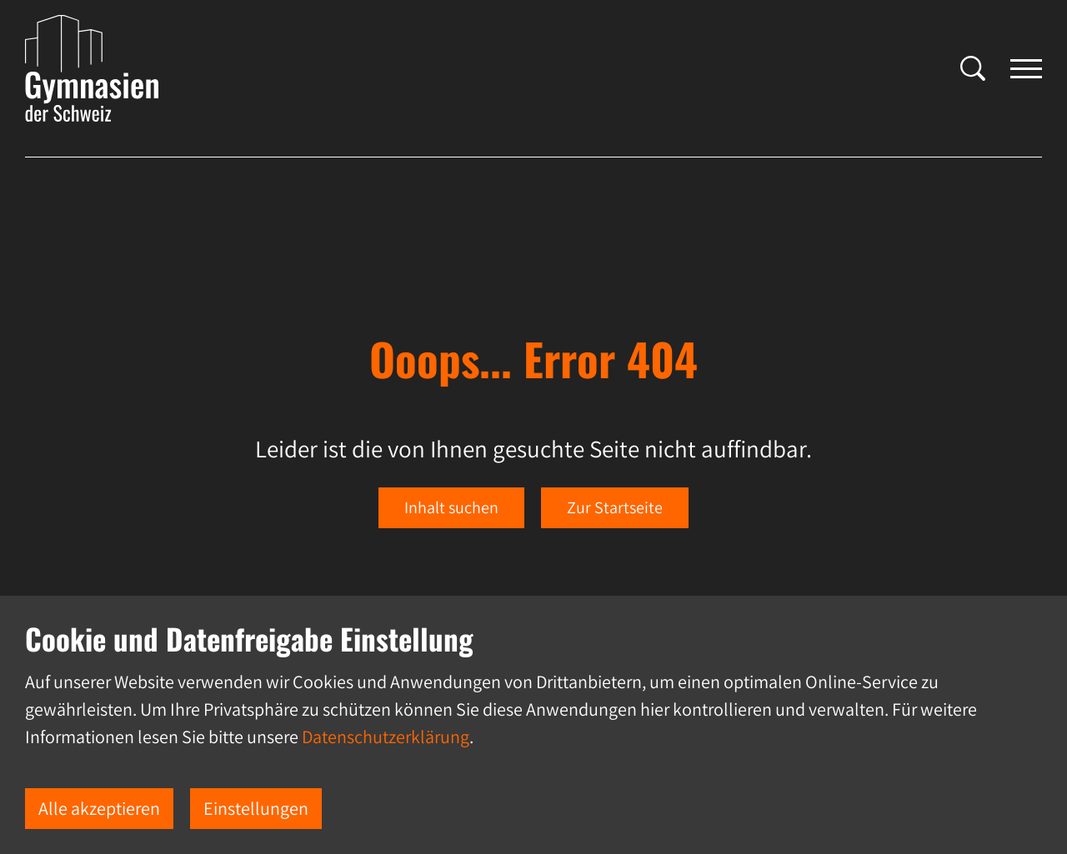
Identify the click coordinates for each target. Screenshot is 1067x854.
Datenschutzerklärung (385, 736)
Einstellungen (255, 808)
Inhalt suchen (451, 507)
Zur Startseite (615, 507)
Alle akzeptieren (99, 808)
